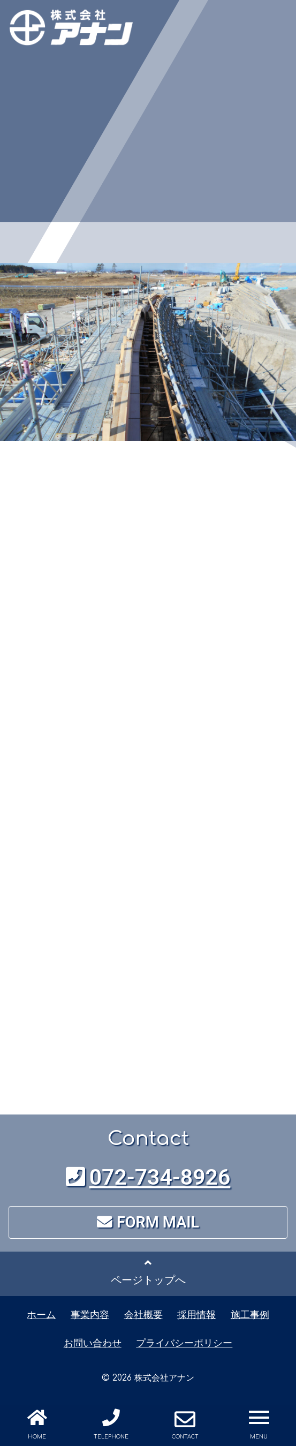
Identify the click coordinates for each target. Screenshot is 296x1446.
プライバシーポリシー (184, 1343)
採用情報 (196, 1314)
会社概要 (143, 1314)
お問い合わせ (93, 1343)
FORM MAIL (148, 1222)
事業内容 (90, 1314)
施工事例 (250, 1314)
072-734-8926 (148, 1177)
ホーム (41, 1314)
